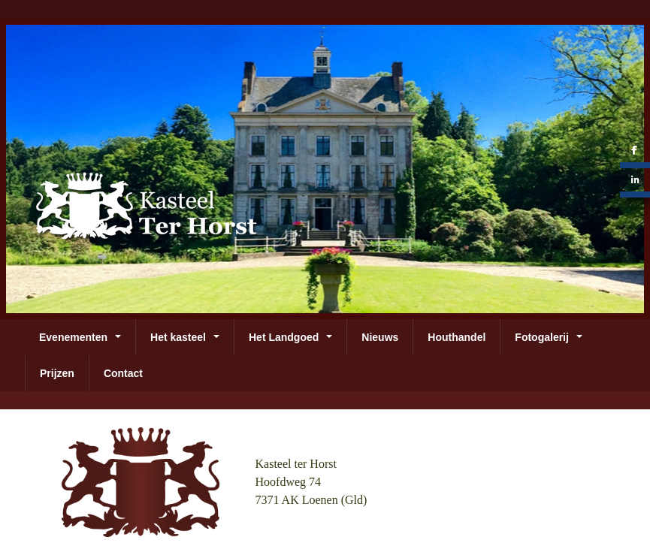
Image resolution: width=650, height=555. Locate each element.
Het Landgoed (284, 337)
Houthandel (456, 337)
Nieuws (379, 337)
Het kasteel (178, 337)
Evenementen (73, 337)
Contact (123, 373)
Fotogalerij (542, 337)
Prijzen (57, 373)
